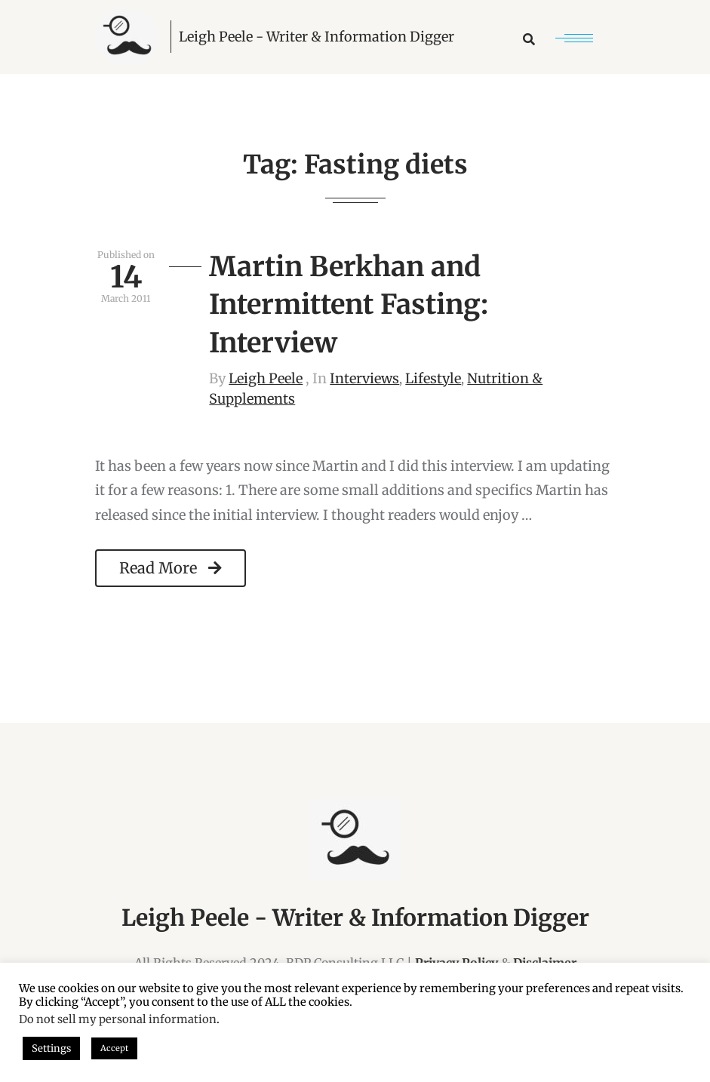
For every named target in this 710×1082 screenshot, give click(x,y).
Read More (170, 567)
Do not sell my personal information (118, 1019)
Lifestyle (433, 378)
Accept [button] (114, 1048)
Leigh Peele (266, 378)
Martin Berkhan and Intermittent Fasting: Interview (348, 305)
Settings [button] (51, 1048)
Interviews (364, 378)
